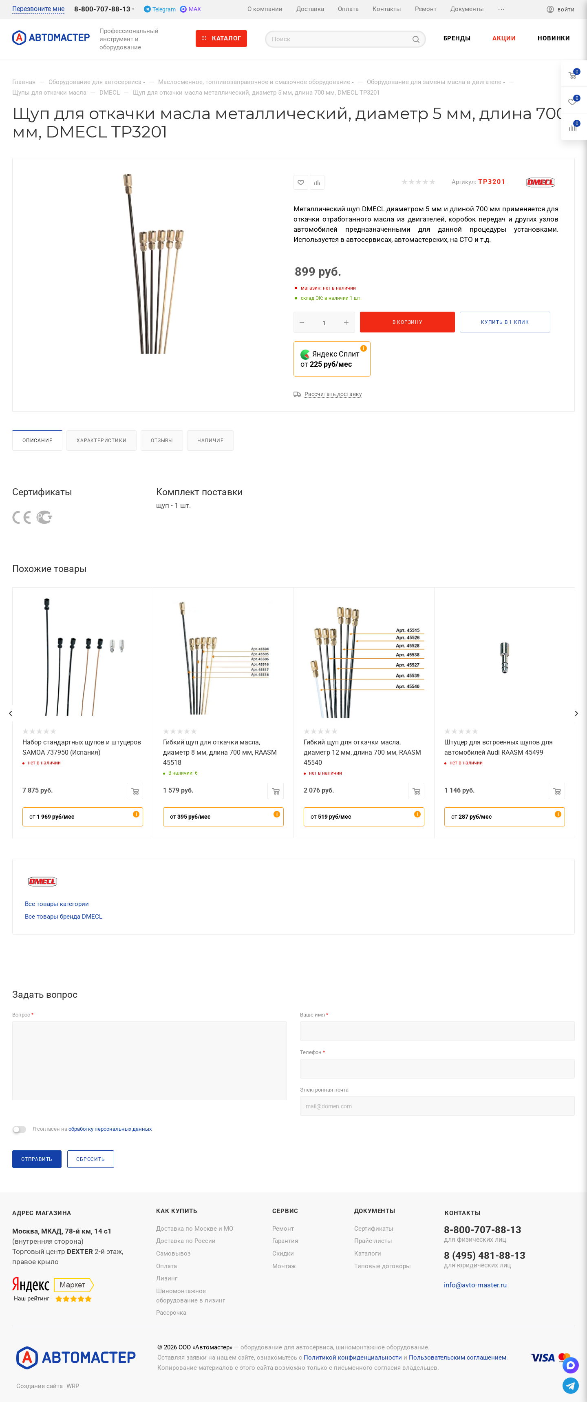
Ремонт (283, 1228)
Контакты (462, 1213)
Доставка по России (186, 1241)
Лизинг (166, 1278)
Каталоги (367, 1253)
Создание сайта (39, 1386)
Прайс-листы (373, 1241)
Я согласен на (92, 1129)
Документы (374, 1211)
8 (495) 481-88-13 (484, 1260)
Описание (37, 440)
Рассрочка (171, 1312)
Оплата (166, 1266)
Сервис (285, 1211)
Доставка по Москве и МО (194, 1228)
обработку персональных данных (110, 1129)
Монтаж (284, 1266)
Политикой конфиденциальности (353, 1357)
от (51, 816)
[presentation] (10, 713)
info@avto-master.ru (475, 1285)
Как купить (176, 1211)
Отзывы (162, 440)
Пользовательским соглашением (457, 1357)
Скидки (283, 1253)
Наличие (210, 440)
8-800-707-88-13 (102, 9)
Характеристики (101, 440)
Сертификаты (373, 1228)
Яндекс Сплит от (330, 359)
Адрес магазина (41, 1213)
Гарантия (285, 1241)
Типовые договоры (382, 1266)
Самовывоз (173, 1253)
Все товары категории (57, 904)
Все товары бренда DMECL (63, 916)
